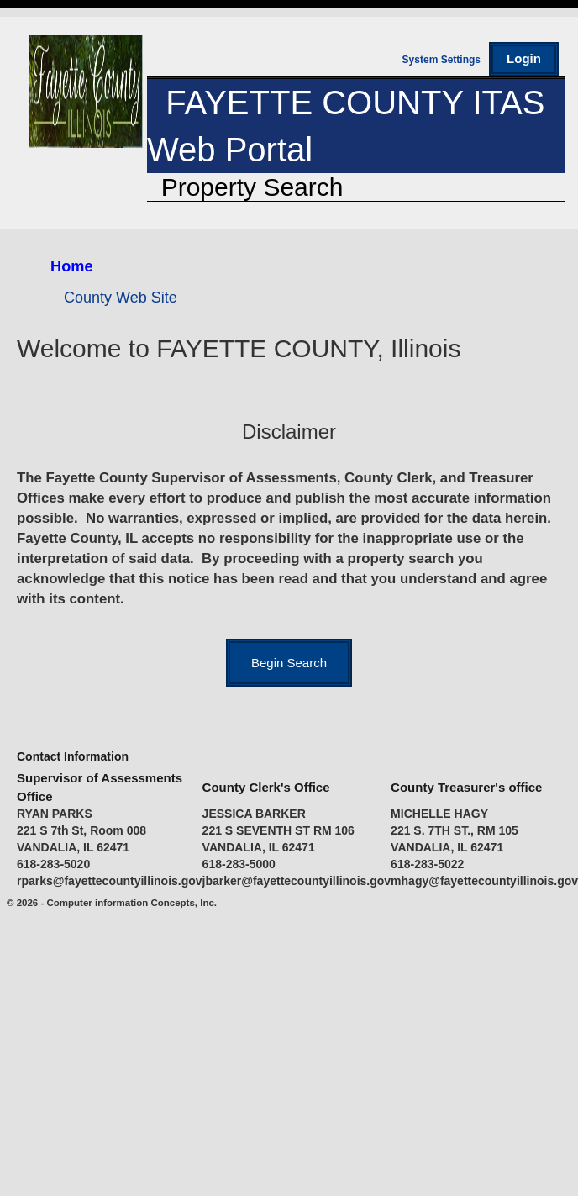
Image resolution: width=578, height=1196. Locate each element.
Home (71, 266)
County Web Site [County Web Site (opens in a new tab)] (120, 297)
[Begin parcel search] (289, 663)
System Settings (441, 60)
